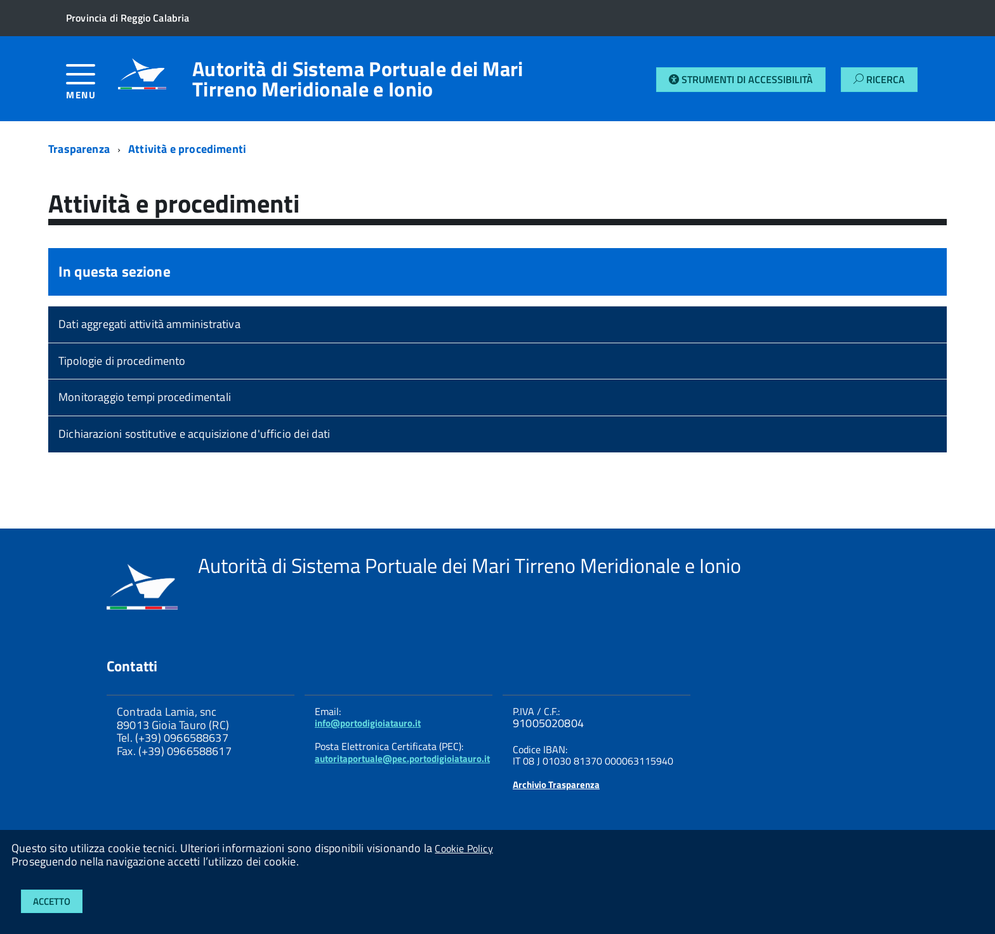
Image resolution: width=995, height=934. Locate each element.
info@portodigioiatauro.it (368, 723)
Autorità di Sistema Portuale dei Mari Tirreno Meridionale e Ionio (358, 78)
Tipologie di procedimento (122, 360)
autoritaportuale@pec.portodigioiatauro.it (402, 758)
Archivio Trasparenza (556, 784)
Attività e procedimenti (187, 148)
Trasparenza (79, 148)
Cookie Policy (463, 848)
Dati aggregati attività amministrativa (149, 323)
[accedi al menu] (92, 86)
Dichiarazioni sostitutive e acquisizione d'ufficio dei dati (194, 433)
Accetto (51, 901)
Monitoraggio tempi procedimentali (144, 396)
